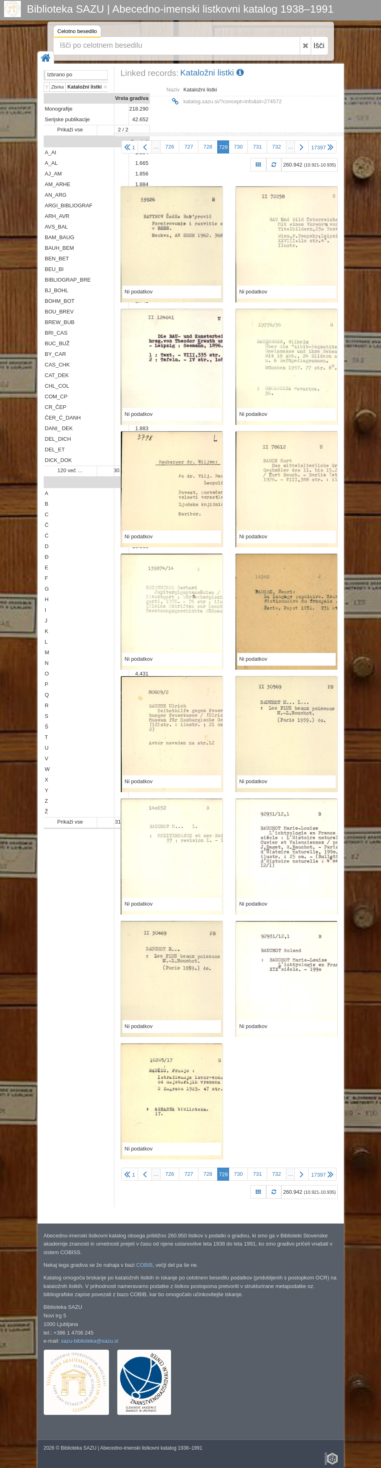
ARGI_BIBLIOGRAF (69, 205)
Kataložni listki (212, 72)
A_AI (50, 152)
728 (207, 147)
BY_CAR (55, 354)
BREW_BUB (60, 322)
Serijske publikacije (67, 119)
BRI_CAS (56, 333)
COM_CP (56, 396)
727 (188, 147)
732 (276, 147)
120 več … (69, 470)
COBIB (144, 1265)
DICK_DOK (58, 460)
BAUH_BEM (59, 248)
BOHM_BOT (60, 301)
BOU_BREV (59, 312)
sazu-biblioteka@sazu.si (89, 1341)
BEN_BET (57, 258)
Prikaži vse (70, 130)
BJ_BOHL (57, 290)
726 (169, 147)
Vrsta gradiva (132, 98)
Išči (319, 46)
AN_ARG (56, 195)
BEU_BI (54, 269)
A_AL (51, 163)
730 (238, 147)
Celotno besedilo (77, 32)
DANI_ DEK (59, 428)
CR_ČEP (56, 407)
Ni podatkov (139, 292)
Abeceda (137, 483)
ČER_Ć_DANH (63, 418)
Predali (139, 142)
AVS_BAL (56, 227)
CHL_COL (57, 386)
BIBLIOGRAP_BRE (68, 280)
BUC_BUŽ (57, 343)
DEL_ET (55, 449)
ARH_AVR (57, 216)
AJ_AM (53, 174)
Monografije (59, 109)
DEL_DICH (58, 439)
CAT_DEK (57, 375)
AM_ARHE (58, 184)
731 (257, 147)
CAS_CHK (57, 365)
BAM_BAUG (59, 237)
